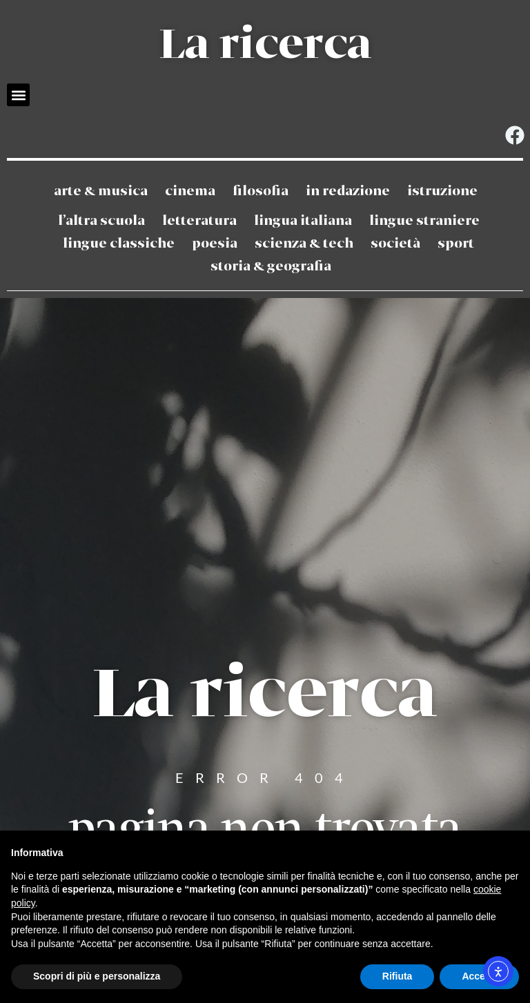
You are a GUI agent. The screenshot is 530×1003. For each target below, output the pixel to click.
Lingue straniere (424, 221)
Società (395, 243)
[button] (18, 94)
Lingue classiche (119, 243)
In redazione (348, 191)
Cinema (190, 191)
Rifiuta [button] (397, 976)
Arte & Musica (101, 191)
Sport (456, 243)
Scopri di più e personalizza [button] (96, 976)
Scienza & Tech (304, 243)
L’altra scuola (101, 221)
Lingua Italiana (303, 221)
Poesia (214, 243)
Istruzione (442, 191)
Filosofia (260, 191)
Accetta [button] (479, 976)
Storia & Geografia (270, 266)
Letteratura (199, 221)
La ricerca (265, 46)
